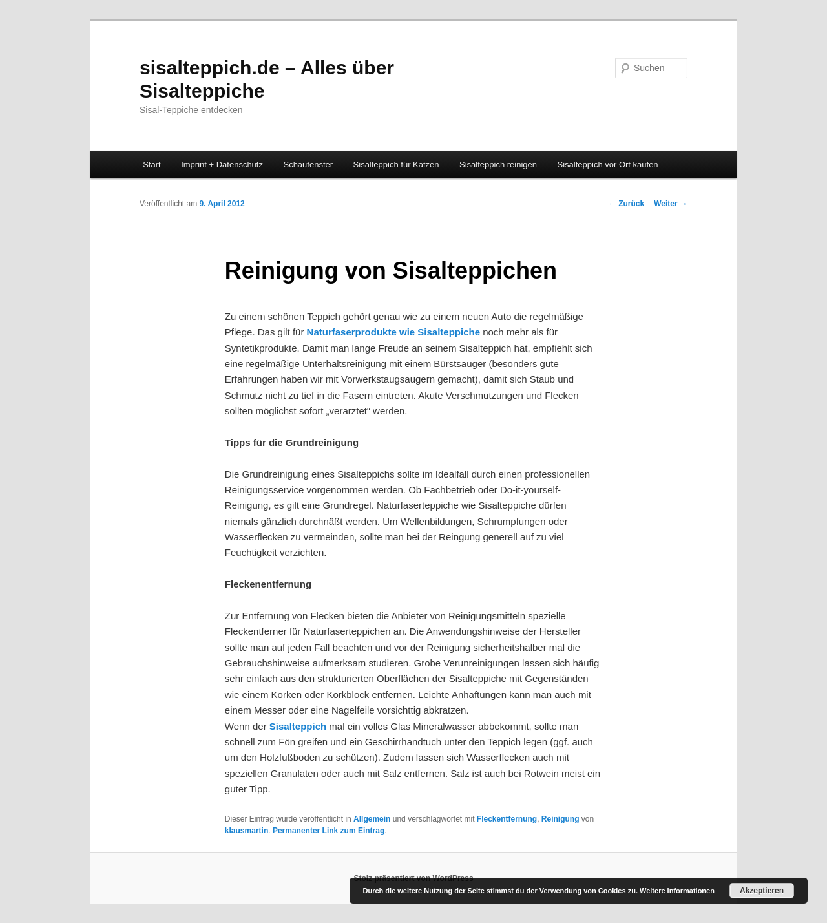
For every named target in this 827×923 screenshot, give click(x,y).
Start (151, 164)
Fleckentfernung (507, 818)
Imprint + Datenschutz (222, 164)
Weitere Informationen (677, 891)
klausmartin (246, 830)
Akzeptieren (762, 890)
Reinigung (560, 818)
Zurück (626, 203)
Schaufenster (308, 164)
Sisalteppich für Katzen (396, 164)
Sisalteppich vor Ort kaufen (608, 164)
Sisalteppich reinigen (498, 164)
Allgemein (371, 818)
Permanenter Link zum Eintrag (328, 830)
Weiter (670, 203)
